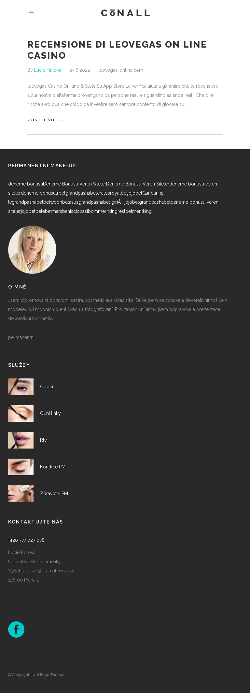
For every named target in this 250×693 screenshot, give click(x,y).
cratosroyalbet (112, 193)
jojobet (135, 193)
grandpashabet (81, 193)
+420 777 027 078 (26, 540)
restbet (125, 211)
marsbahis (62, 211)
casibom (89, 211)
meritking (108, 211)
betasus (70, 202)
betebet (43, 211)
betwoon (52, 202)
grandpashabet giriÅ (101, 202)
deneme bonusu (25, 183)
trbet (60, 193)
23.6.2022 (79, 70)
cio (76, 211)
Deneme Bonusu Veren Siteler (74, 183)
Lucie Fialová (47, 70)
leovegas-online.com (120, 70)
